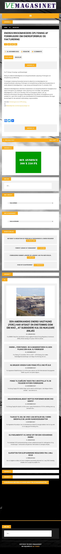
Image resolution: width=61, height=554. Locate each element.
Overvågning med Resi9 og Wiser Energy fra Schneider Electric (25, 487)
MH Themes (36, 551)
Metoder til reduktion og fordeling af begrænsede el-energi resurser (30, 242)
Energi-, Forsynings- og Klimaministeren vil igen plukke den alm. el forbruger (30, 352)
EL (10, 28)
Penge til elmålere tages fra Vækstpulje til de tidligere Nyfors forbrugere (30, 386)
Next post (53, 143)
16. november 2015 (13, 54)
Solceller (18, 60)
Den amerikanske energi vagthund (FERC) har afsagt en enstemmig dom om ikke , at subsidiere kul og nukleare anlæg (30, 330)
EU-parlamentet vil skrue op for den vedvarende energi (30, 440)
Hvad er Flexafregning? (24, 269)
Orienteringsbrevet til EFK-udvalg (17, 104)
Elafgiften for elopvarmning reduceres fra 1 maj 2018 (30, 458)
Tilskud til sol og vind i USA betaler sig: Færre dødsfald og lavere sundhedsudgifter (30, 422)
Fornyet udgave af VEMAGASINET (25, 252)
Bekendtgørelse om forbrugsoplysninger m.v (18, 108)
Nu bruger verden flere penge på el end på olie (30, 369)
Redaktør (26, 54)
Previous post (9, 143)
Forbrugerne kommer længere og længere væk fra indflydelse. (30, 259)
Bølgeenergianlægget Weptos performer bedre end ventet (30, 404)
